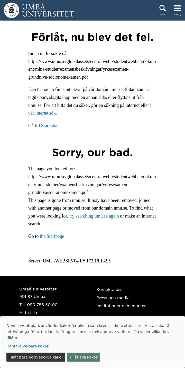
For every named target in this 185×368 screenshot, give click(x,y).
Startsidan (50, 125)
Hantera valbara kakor (27, 346)
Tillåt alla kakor (83, 357)
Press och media (113, 297)
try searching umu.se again (94, 216)
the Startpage (52, 236)
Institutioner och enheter (121, 305)
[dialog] (92, 342)
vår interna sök (42, 113)
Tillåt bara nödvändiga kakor (36, 357)
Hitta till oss (31, 312)
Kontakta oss (109, 289)
